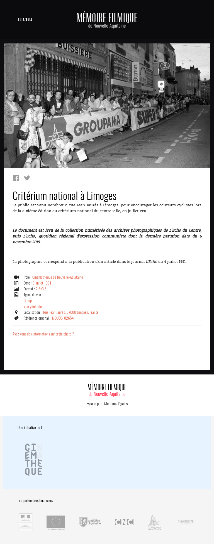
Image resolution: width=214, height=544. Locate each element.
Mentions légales (116, 403)
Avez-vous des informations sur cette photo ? (43, 334)
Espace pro (93, 403)
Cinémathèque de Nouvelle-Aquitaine (57, 277)
